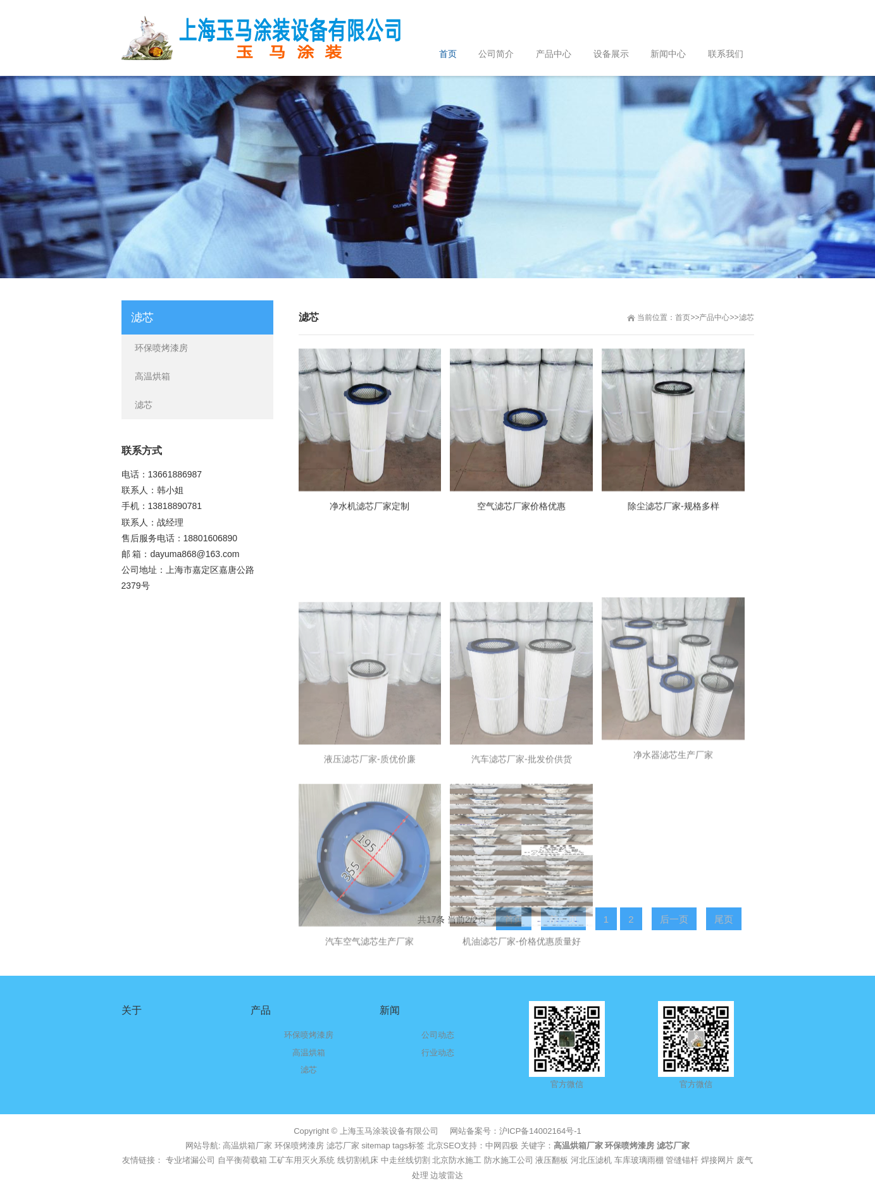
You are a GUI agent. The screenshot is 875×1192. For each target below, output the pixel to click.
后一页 (674, 919)
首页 (682, 317)
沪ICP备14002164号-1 (540, 1131)
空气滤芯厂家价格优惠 (521, 520)
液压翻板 (551, 1160)
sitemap (375, 1145)
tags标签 (408, 1145)
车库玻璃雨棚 (639, 1160)
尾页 (723, 919)
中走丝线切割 (405, 1160)
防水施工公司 (508, 1160)
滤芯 (746, 317)
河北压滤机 (591, 1160)
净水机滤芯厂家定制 (369, 520)
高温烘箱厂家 (247, 1145)
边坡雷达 (446, 1175)
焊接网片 (717, 1160)
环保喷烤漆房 (161, 348)
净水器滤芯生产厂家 (673, 846)
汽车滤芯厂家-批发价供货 (521, 850)
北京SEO (444, 1145)
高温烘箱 (152, 376)
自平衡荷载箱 (242, 1160)
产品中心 (714, 317)
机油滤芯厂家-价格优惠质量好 (521, 1033)
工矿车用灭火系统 (302, 1160)
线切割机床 (357, 1160)
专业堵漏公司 (190, 1160)
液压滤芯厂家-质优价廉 (370, 850)
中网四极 (501, 1145)
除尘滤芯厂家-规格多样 (673, 520)
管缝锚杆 (682, 1160)
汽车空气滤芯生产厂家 (369, 1033)
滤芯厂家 (342, 1145)
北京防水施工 (456, 1160)
